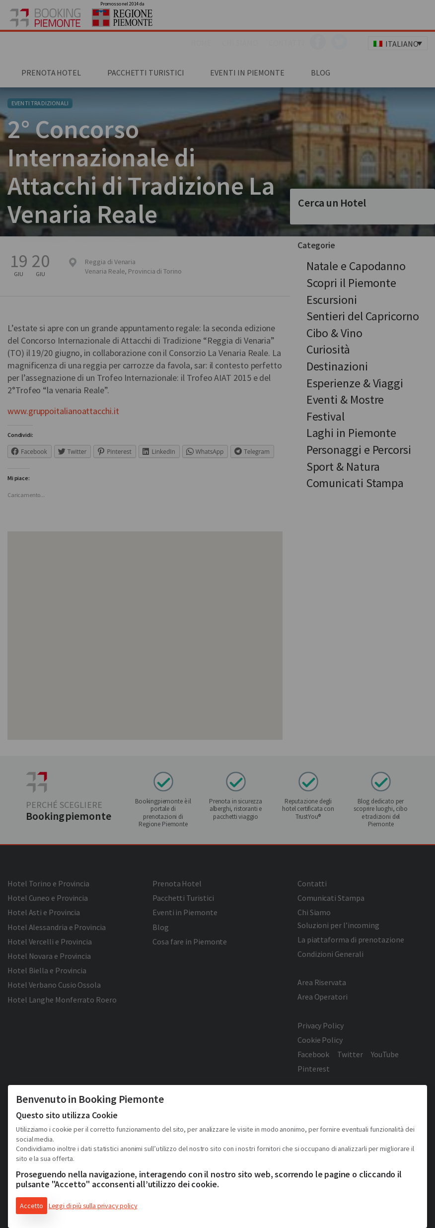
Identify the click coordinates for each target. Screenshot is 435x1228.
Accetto (31, 1205)
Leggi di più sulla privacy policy (93, 1205)
